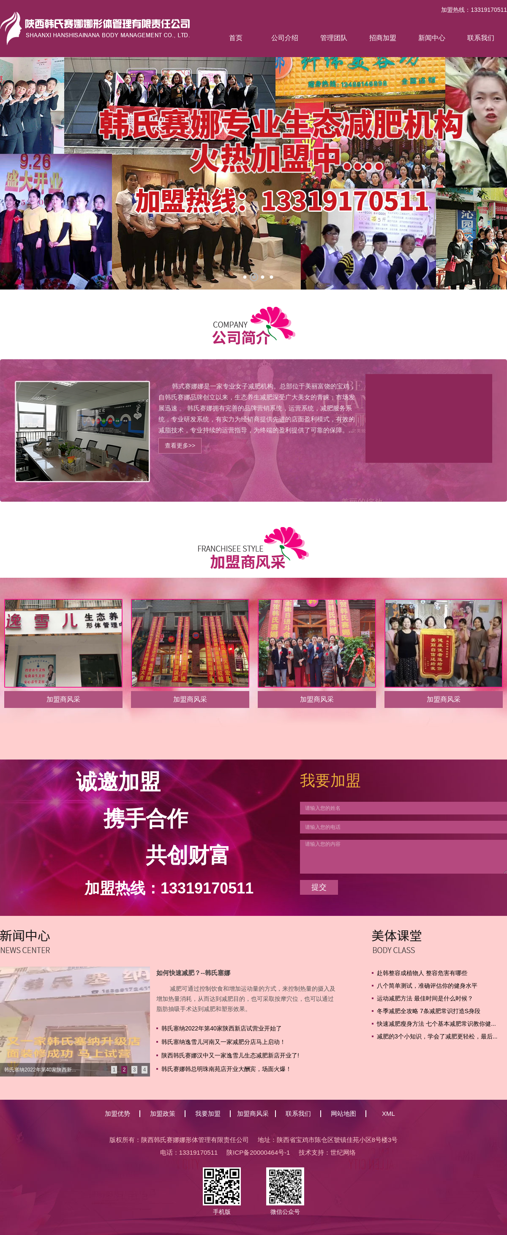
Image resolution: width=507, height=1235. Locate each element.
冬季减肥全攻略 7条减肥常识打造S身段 (428, 1011)
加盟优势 (117, 1113)
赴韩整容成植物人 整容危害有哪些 (422, 973)
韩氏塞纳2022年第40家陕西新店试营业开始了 (221, 1028)
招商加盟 (382, 37)
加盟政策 (162, 1113)
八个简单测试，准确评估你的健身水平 (427, 985)
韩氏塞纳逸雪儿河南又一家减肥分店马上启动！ (223, 1041)
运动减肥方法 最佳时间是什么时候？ (425, 998)
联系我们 (480, 37)
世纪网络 (343, 1152)
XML (388, 1113)
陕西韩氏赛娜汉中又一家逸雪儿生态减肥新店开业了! (230, 1055)
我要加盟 (208, 1113)
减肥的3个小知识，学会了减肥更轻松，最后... (437, 1036)
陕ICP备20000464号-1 (258, 1152)
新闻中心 (431, 37)
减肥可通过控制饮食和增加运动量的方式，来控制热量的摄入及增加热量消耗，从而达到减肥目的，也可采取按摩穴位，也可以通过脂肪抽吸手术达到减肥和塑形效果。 (245, 998)
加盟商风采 (253, 1113)
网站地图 (343, 1113)
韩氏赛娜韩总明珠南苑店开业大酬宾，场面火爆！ (226, 1069)
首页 (236, 37)
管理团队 (333, 37)
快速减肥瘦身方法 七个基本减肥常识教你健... (436, 1023)
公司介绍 (284, 37)
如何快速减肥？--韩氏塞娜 (193, 972)
